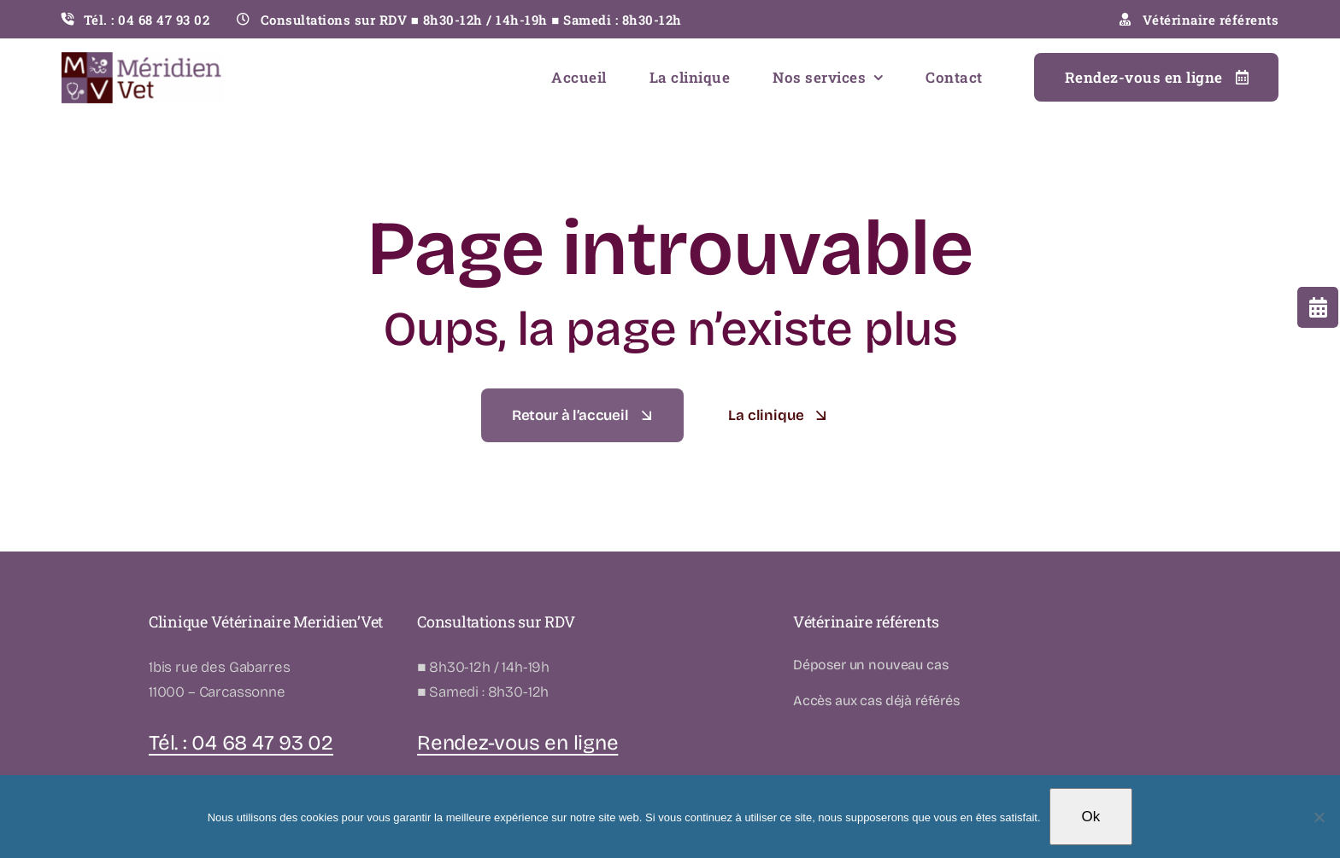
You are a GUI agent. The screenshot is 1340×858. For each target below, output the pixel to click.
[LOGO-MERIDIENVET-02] (143, 59)
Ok (1091, 816)
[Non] (1318, 817)
